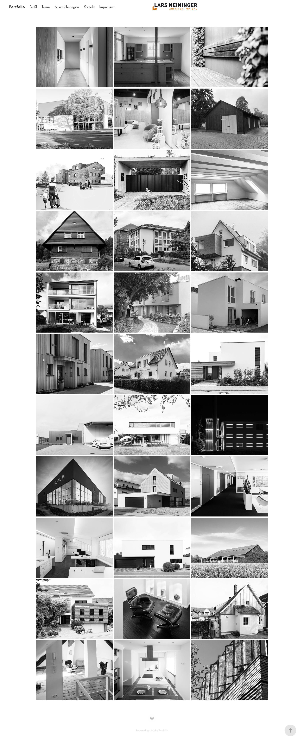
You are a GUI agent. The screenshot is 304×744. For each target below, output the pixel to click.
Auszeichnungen (66, 6)
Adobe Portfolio (159, 730)
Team (46, 6)
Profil (33, 6)
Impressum (107, 6)
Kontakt (89, 6)
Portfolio (17, 6)
